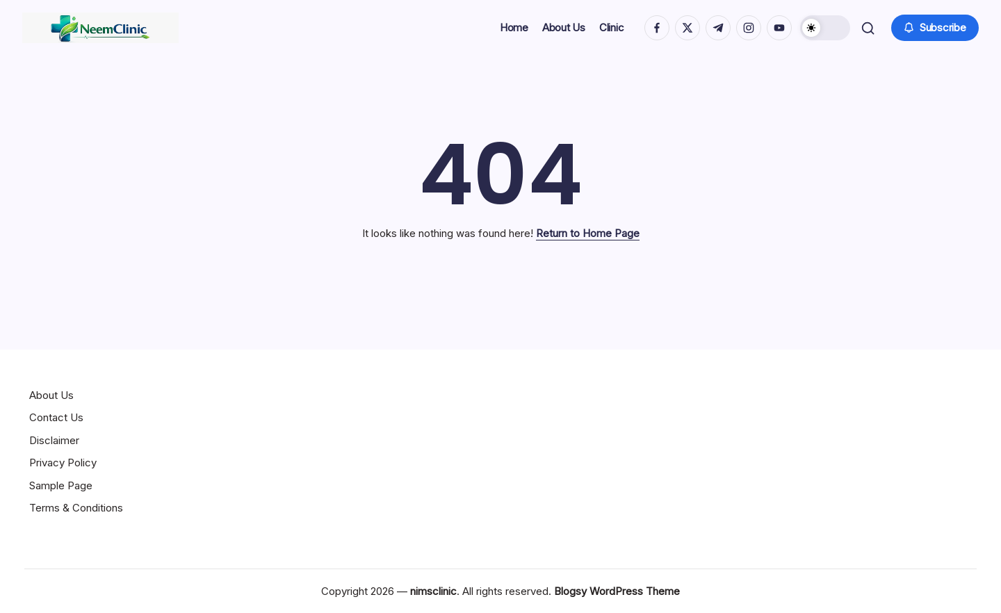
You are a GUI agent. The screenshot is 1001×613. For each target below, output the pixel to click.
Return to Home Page (588, 233)
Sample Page (60, 485)
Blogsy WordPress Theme (617, 591)
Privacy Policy (63, 462)
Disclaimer (54, 440)
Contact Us (56, 417)
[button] (822, 27)
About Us (51, 395)
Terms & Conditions (76, 507)
